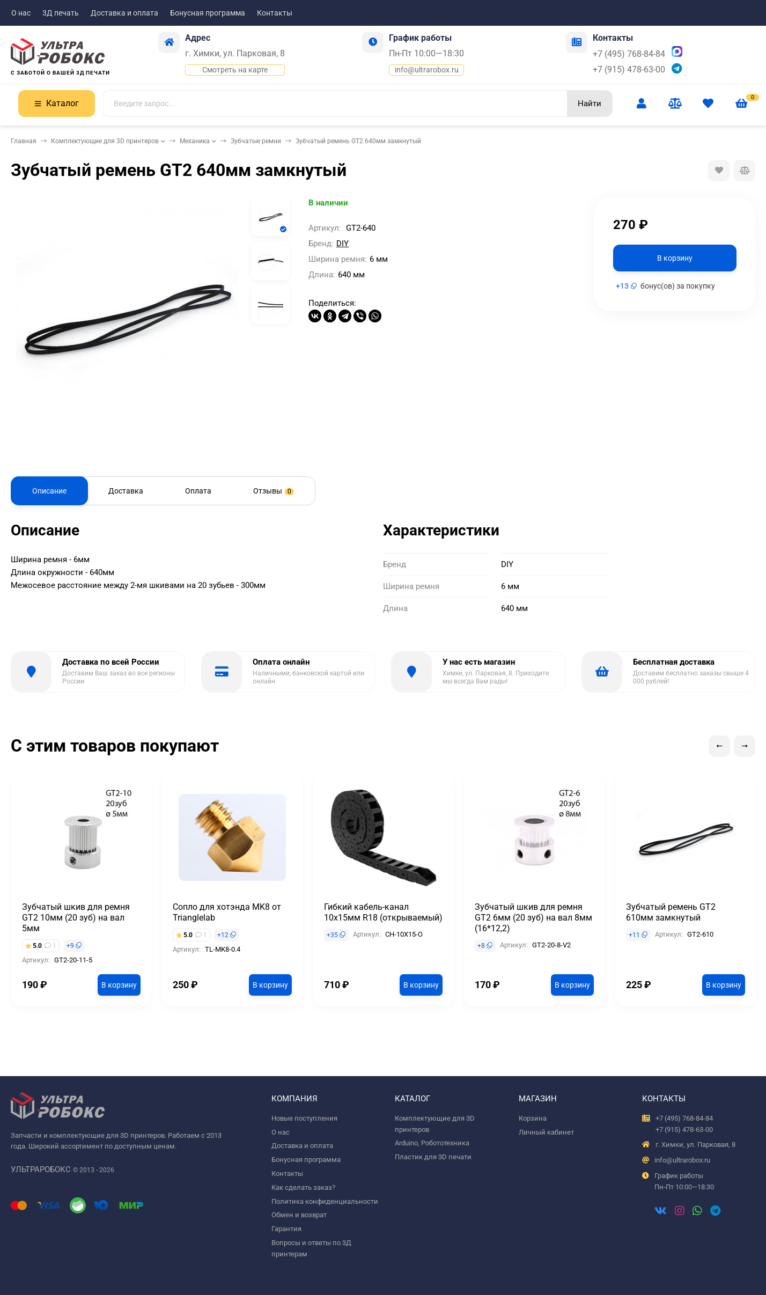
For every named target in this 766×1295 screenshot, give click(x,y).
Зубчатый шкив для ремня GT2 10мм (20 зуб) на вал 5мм (76, 917)
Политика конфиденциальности (324, 1201)
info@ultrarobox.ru (427, 69)
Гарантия (286, 1229)
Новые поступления (304, 1118)
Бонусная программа (207, 13)
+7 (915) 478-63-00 (629, 69)
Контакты (274, 13)
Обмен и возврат (299, 1215)
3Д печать (60, 13)
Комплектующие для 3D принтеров (105, 141)
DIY (342, 243)
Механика (195, 141)
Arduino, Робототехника (432, 1143)
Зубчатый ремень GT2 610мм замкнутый (671, 912)
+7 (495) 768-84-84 (629, 54)
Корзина (533, 1118)
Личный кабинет (546, 1132)
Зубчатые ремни (256, 141)
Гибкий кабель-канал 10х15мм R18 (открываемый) (383, 912)
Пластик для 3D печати (433, 1157)
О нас (21, 13)
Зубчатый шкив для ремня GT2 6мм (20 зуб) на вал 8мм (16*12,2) (533, 917)
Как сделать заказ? (303, 1187)
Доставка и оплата (124, 13)
